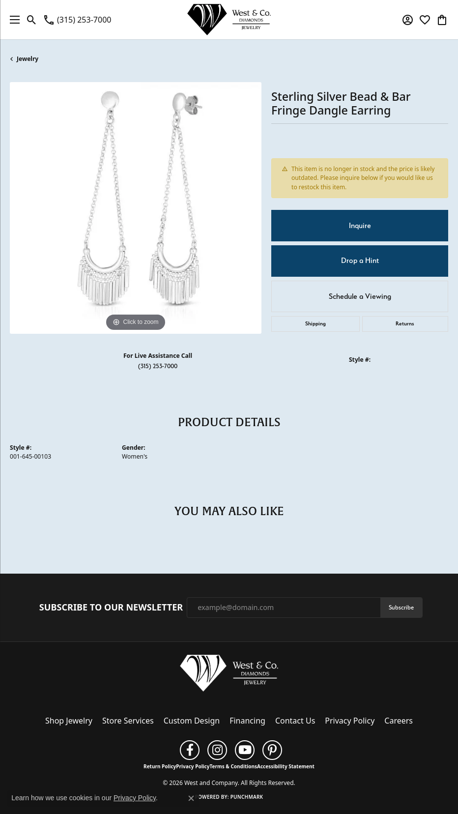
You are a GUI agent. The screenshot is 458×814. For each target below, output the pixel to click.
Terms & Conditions (233, 766)
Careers (398, 720)
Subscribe (401, 607)
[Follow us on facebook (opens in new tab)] (190, 750)
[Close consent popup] (191, 798)
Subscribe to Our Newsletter (111, 607)
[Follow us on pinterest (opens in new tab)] (272, 750)
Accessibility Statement (286, 766)
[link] (77, 19)
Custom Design (192, 720)
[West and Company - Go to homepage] (229, 675)
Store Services (128, 720)
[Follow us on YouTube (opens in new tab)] (245, 750)
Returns (405, 323)
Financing (247, 720)
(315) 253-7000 (157, 366)
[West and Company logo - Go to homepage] (229, 19)
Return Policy (159, 766)
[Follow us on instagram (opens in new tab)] (217, 750)
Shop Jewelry (68, 720)
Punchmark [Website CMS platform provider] (246, 796)
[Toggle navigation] (12, 19)
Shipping (315, 323)
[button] (32, 19)
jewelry (27, 59)
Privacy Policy (349, 720)
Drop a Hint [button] (360, 260)
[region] (135, 208)
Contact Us (295, 720)
